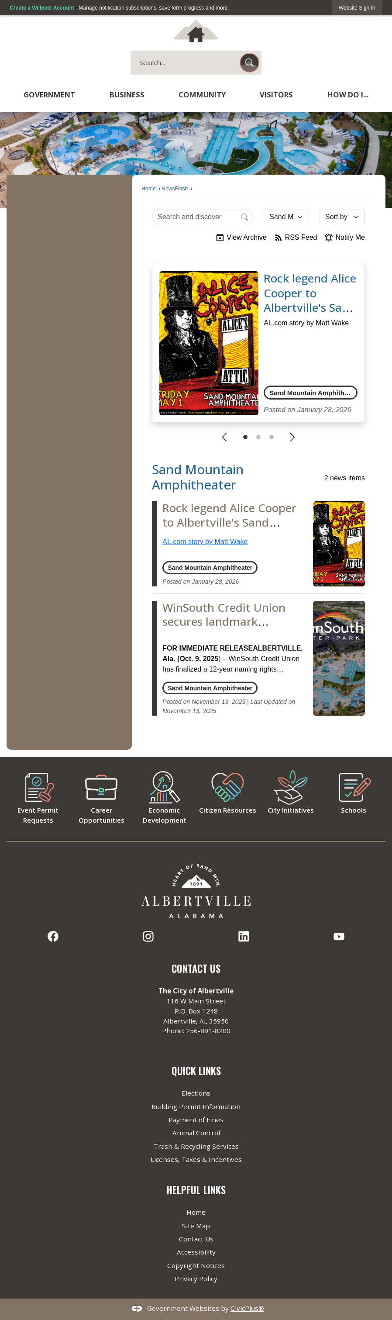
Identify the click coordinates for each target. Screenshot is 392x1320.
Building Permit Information (196, 1106)
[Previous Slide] (224, 437)
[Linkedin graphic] (243, 936)
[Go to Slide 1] (245, 437)
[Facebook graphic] (53, 936)
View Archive (240, 237)
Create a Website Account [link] (42, 8)
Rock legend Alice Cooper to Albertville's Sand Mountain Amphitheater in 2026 (310, 315)
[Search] (244, 216)
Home (148, 189)
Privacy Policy (196, 1278)
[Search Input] (202, 217)
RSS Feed (295, 237)
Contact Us (196, 1238)
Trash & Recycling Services (196, 1146)
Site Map (196, 1225)
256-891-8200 (208, 1030)
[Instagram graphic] (148, 936)
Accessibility (196, 1252)
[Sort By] (342, 217)
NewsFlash (175, 189)
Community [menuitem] (202, 95)
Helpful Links (196, 1189)
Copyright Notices (196, 1265)
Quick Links (196, 1070)
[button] (249, 62)
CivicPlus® (247, 1308)
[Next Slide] (292, 437)
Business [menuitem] (127, 95)
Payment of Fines (196, 1119)
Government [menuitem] (49, 95)
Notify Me (344, 237)
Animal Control (196, 1132)
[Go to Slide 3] (271, 437)
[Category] (286, 217)
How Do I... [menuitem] (347, 95)
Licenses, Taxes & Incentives (196, 1159)
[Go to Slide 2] (258, 437)
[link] (357, 7)
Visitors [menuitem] (276, 95)
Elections (196, 1093)
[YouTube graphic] (339, 936)
